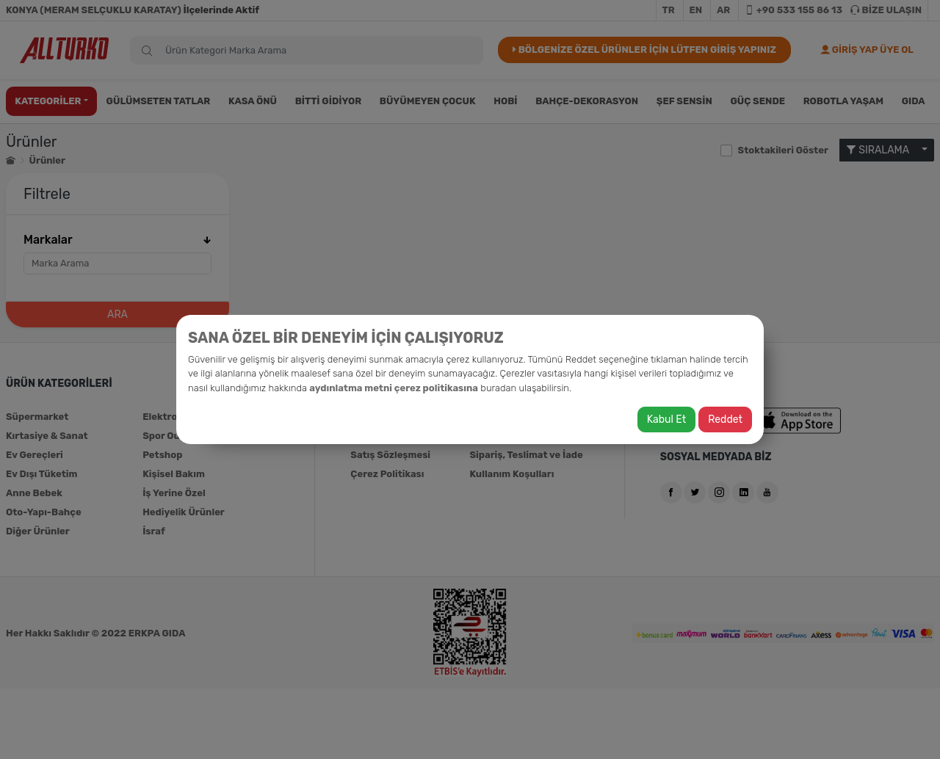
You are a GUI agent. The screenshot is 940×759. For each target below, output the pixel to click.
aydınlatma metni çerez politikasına (393, 387)
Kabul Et (666, 419)
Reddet (725, 419)
